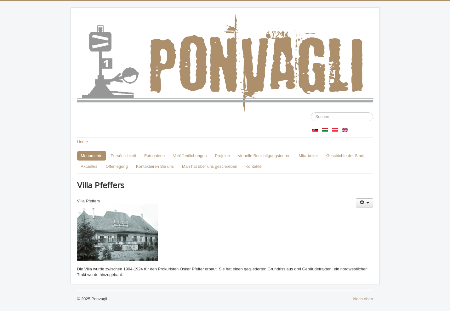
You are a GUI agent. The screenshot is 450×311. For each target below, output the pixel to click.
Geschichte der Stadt (345, 155)
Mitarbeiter (308, 155)
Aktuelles (89, 166)
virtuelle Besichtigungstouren (264, 155)
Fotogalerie (154, 155)
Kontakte (253, 166)
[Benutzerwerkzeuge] (364, 202)
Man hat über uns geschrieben (209, 166)
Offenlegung (116, 166)
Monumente (92, 155)
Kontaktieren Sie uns (155, 166)
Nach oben (363, 299)
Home (82, 141)
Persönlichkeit (123, 155)
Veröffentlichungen (190, 155)
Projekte (222, 155)
